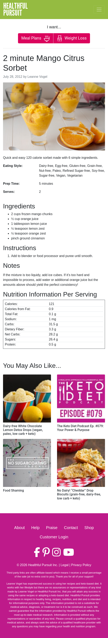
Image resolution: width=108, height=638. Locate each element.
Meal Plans (35, 38)
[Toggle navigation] (99, 9)
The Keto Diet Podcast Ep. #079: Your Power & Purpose (80, 428)
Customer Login (54, 537)
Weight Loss (72, 38)
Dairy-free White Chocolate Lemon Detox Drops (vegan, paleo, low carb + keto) (23, 430)
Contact (71, 527)
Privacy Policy (81, 565)
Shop (89, 527)
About (19, 527)
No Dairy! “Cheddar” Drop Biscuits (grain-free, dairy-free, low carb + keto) (79, 494)
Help (35, 527)
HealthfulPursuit (15, 9)
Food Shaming (13, 490)
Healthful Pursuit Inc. (43, 565)
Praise (52, 527)
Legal (65, 565)
